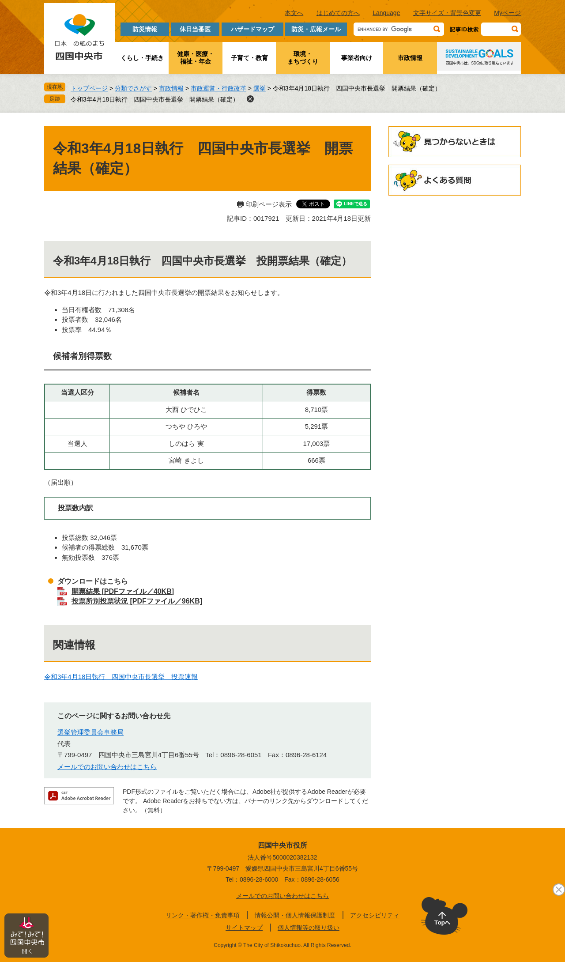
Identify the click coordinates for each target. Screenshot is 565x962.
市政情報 (410, 57)
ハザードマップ (252, 29)
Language (386, 12)
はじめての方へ (338, 12)
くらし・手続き (142, 57)
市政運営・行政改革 (218, 88)
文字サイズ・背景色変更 (447, 12)
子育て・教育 (249, 57)
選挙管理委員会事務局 (90, 732)
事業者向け (356, 57)
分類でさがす (133, 88)
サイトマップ (244, 927)
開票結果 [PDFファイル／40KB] (123, 591)
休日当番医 (195, 29)
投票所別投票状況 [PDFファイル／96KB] (137, 601)
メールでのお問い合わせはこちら (107, 766)
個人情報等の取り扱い (308, 927)
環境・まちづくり (302, 57)
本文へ (294, 12)
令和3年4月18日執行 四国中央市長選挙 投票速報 (121, 676)
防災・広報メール (316, 29)
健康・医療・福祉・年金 (195, 57)
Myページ (507, 12)
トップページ (89, 88)
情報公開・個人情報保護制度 (295, 915)
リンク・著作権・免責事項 (203, 915)
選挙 (259, 88)
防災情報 (144, 29)
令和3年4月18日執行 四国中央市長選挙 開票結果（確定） (155, 99)
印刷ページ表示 (268, 204)
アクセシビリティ (374, 915)
